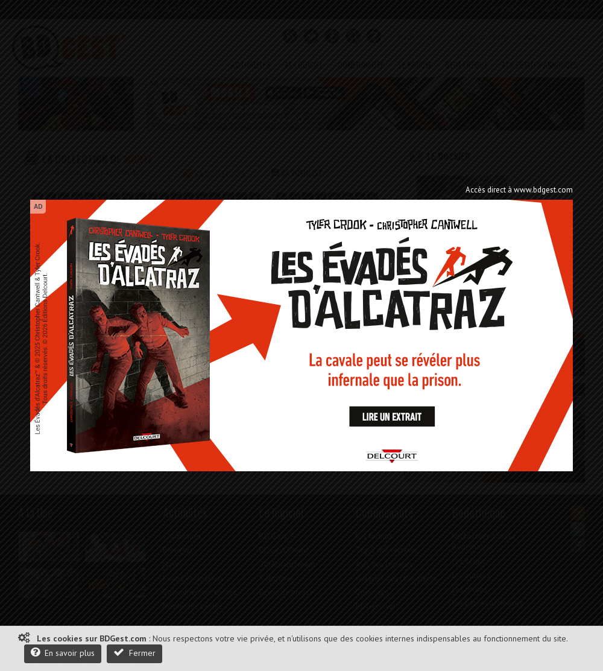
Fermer (134, 652)
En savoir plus (63, 652)
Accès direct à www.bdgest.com (519, 190)
